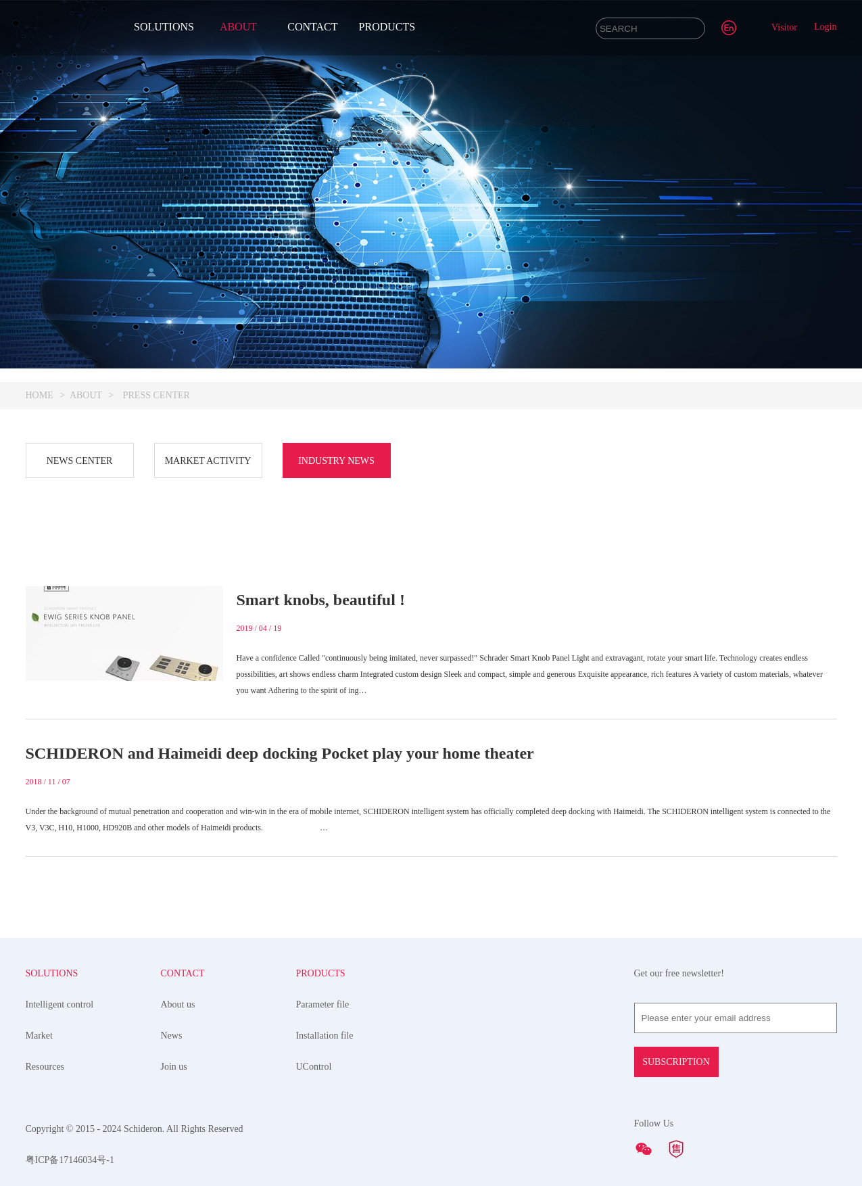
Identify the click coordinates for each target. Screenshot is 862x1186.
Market (39, 1035)
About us (177, 1004)
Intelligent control (60, 1004)
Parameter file (322, 1004)
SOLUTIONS (164, 26)
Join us (173, 1067)
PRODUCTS (387, 26)
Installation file (324, 1035)
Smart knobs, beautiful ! (321, 600)
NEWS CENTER (80, 461)
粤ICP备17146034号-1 (70, 1160)
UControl (313, 1067)
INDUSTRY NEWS (336, 461)
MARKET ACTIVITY (208, 461)
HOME (39, 395)
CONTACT (312, 26)
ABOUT (238, 26)
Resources (45, 1067)
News (171, 1035)
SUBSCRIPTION (676, 1062)
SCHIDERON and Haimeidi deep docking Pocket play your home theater (280, 753)
